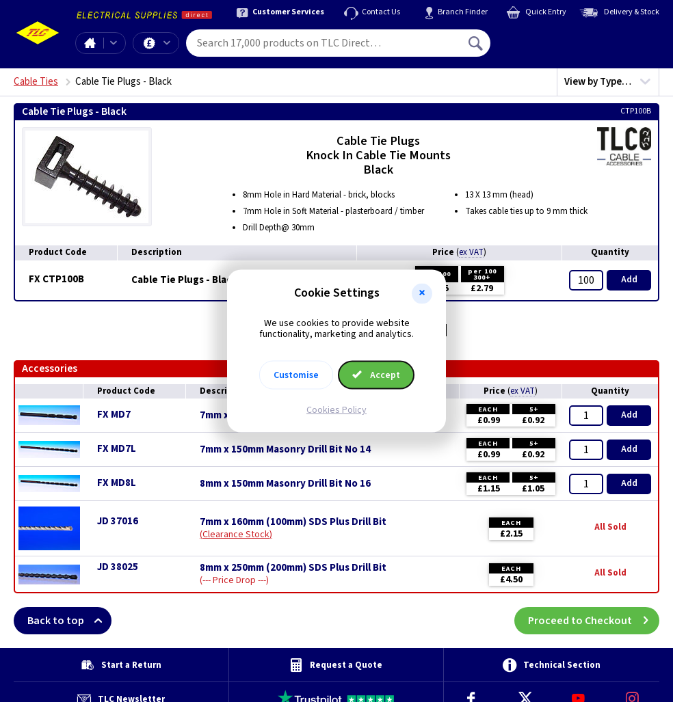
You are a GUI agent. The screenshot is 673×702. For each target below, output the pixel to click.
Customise (296, 375)
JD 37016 (117, 521)
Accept (376, 375)
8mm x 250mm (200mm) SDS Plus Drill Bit (293, 568)
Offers (166, 43)
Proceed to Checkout (593, 620)
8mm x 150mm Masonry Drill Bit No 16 (285, 484)
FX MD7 (114, 414)
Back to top (69, 620)
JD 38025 (117, 567)
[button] (422, 293)
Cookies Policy (336, 410)
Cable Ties (36, 82)
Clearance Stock (235, 534)
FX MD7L (116, 449)
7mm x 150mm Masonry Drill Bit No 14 (285, 450)
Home (89, 43)
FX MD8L (116, 483)
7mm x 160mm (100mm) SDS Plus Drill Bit (293, 522)
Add (629, 279)
